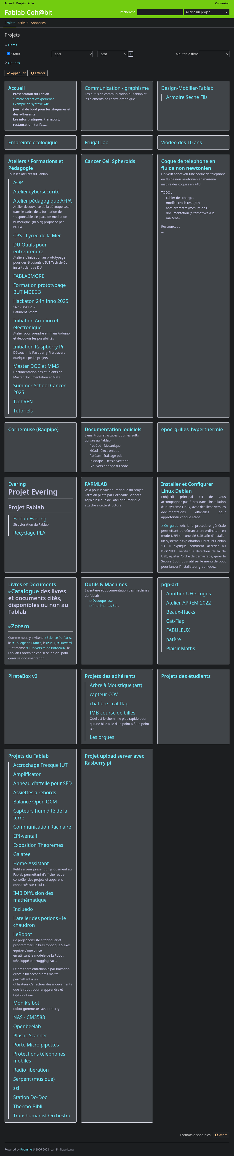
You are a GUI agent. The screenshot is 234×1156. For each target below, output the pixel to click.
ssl (16, 1088)
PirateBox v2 (22, 676)
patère (173, 639)
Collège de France (28, 643)
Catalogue (25, 591)
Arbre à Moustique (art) (116, 685)
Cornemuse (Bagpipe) (33, 429)
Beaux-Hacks (180, 612)
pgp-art (169, 584)
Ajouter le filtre (187, 54)
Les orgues (102, 737)
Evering (17, 484)
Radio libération (31, 1070)
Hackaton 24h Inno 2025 (40, 301)
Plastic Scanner (30, 1035)
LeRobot (22, 934)
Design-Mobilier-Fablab (187, 88)
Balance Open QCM (35, 801)
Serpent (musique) (34, 1079)
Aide (31, 3)
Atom (223, 1135)
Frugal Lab (97, 142)
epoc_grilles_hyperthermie (192, 429)
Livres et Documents (32, 584)
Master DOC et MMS (36, 366)
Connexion (222, 3)
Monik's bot (26, 1003)
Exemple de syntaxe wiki (31, 104)
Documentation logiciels (113, 429)
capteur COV (104, 694)
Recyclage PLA (29, 533)
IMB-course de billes (113, 712)
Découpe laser (103, 600)
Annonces (38, 23)
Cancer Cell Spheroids (110, 161)
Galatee (22, 854)
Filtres (12, 45)
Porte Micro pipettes (36, 1044)
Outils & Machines (106, 584)
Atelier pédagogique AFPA (42, 201)
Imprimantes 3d (105, 605)
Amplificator (27, 774)
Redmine (26, 1149)
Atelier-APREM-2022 (188, 602)
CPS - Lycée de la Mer (37, 235)
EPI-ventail (25, 836)
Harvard (66, 643)
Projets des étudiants (185, 676)
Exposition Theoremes (38, 845)
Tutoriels (23, 410)
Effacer (40, 73)
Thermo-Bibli (27, 1106)
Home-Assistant (31, 863)
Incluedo (23, 909)
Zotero (20, 626)
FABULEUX (178, 630)
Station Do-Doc (30, 1097)
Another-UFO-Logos (188, 593)
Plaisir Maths (180, 648)
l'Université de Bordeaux (47, 648)
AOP (18, 182)
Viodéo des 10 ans (181, 142)
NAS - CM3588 (29, 1017)
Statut (15, 54)
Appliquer (18, 73)
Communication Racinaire (42, 827)
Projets (21, 3)
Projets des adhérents (110, 676)
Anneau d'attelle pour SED (42, 783)
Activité (23, 23)
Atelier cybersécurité (36, 191)
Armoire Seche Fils (186, 97)
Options (14, 63)
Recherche (128, 12)
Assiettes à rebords (34, 792)
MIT (52, 643)
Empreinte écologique (33, 142)
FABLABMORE (28, 276)
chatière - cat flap (109, 703)
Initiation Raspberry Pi (38, 346)
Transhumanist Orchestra (41, 1115)
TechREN (23, 401)
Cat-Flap (175, 621)
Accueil (9, 3)
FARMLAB (96, 484)
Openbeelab (27, 1026)
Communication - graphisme (117, 88)
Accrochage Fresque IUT (40, 765)
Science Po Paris (59, 637)
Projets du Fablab (28, 756)
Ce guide (171, 525)
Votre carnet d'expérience (35, 99)
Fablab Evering (29, 518)
